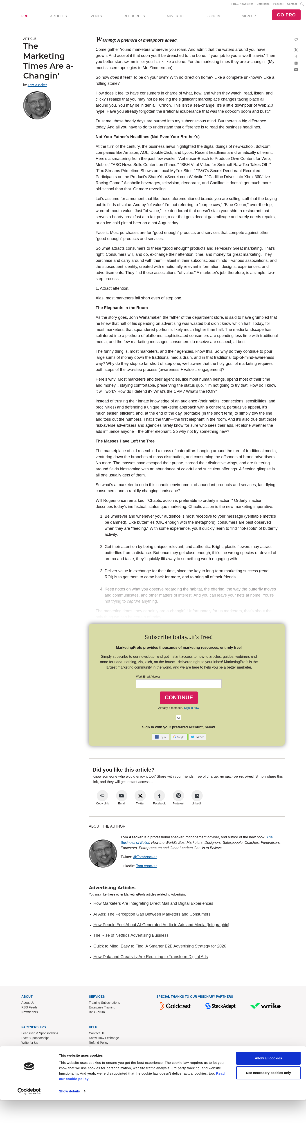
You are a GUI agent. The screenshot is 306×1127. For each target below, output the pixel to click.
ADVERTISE (176, 17)
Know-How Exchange (104, 1039)
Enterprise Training (102, 1009)
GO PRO (286, 15)
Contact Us (96, 1035)
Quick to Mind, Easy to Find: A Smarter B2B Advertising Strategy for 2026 (159, 947)
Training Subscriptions (104, 1004)
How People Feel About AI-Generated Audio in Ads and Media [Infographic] (161, 926)
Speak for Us (30, 1049)
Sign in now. (192, 709)
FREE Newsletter (242, 4)
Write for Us (29, 1044)
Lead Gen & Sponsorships (39, 1035)
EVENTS (95, 17)
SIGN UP (249, 17)
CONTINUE (179, 699)
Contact (292, 4)
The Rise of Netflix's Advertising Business (131, 937)
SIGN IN (213, 17)
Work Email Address (148, 678)
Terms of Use (98, 1049)
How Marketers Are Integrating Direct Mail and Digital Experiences (153, 905)
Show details (69, 1118)
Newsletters (29, 1013)
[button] (161, 738)
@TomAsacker (145, 859)
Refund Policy (98, 1044)
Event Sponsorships (35, 1039)
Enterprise (263, 4)
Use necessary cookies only (268, 1100)
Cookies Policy (99, 1058)
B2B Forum (97, 1013)
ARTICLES (58, 17)
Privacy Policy (98, 1053)
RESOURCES (134, 17)
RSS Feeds (29, 1009)
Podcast (278, 4)
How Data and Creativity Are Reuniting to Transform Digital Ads (150, 958)
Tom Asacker (37, 87)
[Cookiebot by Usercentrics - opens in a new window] (29, 1118)
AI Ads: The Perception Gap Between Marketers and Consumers (151, 916)
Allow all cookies (268, 1085)
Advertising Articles (112, 889)
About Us (27, 1004)
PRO (25, 17)
